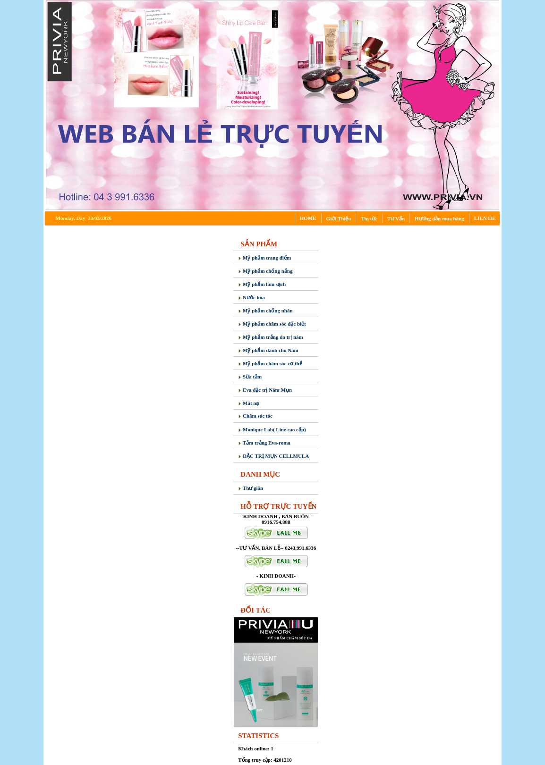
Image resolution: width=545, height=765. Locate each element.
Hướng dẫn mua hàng (439, 218)
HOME (308, 218)
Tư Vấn (396, 218)
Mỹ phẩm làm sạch (262, 284)
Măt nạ (248, 403)
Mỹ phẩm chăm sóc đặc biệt (272, 324)
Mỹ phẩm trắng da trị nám (270, 337)
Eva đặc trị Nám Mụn (265, 390)
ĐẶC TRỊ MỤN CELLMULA (273, 456)
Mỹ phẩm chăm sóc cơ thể (270, 363)
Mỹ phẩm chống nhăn (265, 310)
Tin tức (369, 218)
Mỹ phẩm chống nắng (265, 271)
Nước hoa (251, 297)
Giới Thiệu (338, 218)
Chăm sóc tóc (255, 416)
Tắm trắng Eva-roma (264, 443)
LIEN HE (485, 218)
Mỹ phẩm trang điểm (264, 258)
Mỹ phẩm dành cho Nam (268, 350)
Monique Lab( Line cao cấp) (272, 429)
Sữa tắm (250, 376)
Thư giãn (250, 488)
